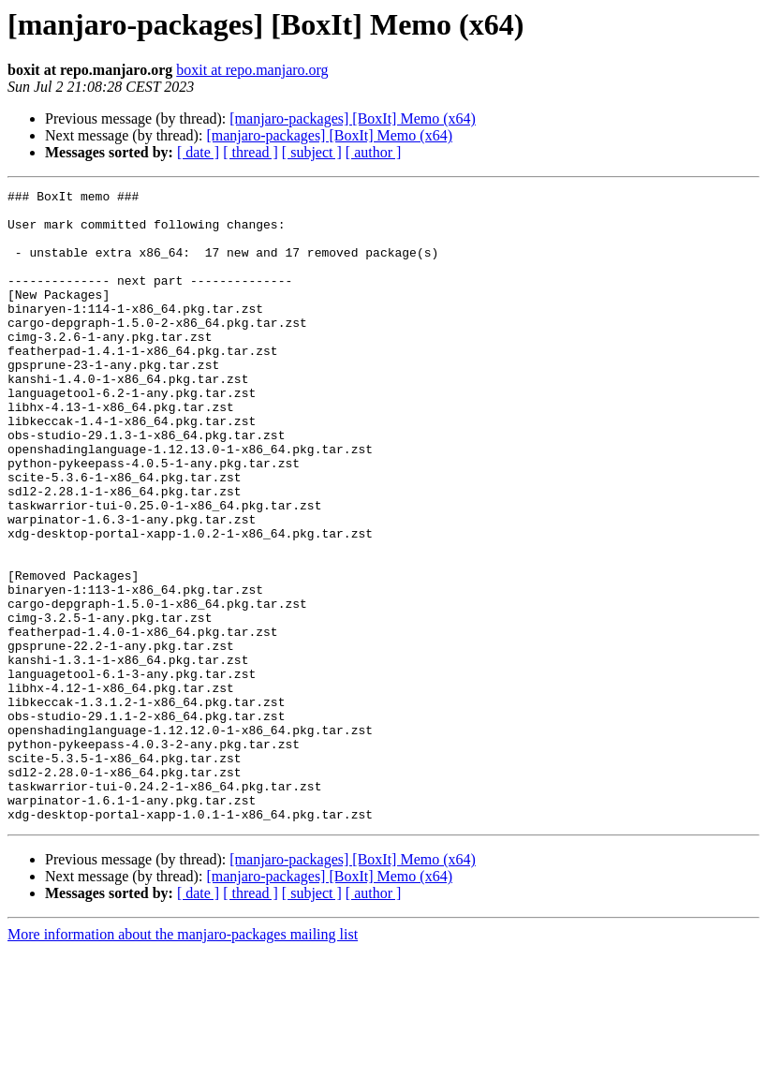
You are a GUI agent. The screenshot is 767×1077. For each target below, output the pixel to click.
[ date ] (198, 152)
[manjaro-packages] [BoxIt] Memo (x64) (352, 118)
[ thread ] (250, 152)
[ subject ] (312, 152)
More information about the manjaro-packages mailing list (182, 1061)
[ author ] (374, 152)
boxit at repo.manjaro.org (252, 70)
